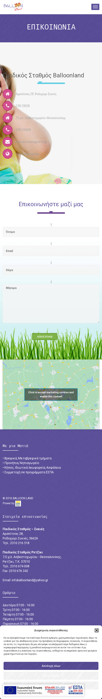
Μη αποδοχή (51, 675)
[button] (96, 630)
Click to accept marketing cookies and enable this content (51, 394)
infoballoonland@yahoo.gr (30, 580)
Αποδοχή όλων (51, 666)
